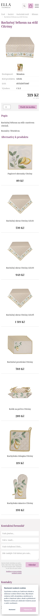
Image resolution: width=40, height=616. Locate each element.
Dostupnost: (7, 74)
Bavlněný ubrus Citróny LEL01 (20, 221)
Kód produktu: (8, 79)
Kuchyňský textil (23, 14)
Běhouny (35, 14)
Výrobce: (6, 88)
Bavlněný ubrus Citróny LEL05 (20, 315)
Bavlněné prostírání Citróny (20, 362)
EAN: (4, 83)
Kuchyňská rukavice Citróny (20, 503)
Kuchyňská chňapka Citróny (20, 456)
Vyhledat (24, 5)
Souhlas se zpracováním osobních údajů (14, 572)
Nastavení (12, 609)
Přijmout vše (28, 609)
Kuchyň (11, 14)
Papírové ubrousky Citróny (20, 174)
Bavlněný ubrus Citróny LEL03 (20, 268)
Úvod (3, 14)
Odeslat (32, 564)
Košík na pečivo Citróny (20, 409)
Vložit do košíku (27, 107)
